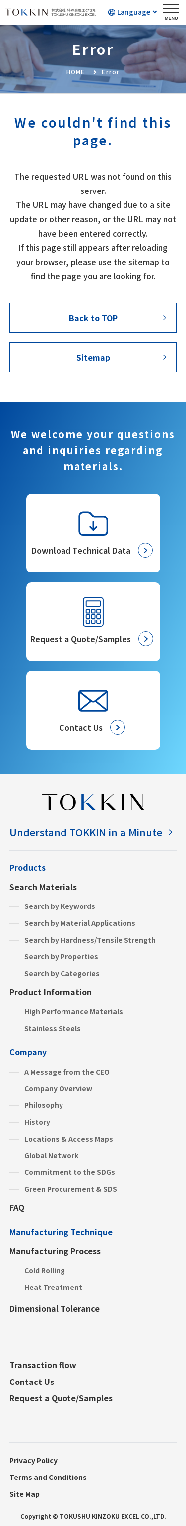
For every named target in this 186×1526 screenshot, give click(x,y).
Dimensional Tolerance (54, 1308)
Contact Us (31, 1381)
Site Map (24, 1494)
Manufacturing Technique (61, 1232)
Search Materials (43, 887)
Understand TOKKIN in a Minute (85, 832)
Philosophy (43, 1105)
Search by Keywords (59, 906)
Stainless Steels (52, 1028)
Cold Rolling (44, 1270)
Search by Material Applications (79, 923)
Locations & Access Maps (68, 1139)
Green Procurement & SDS (70, 1188)
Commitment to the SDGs (69, 1172)
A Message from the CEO (67, 1072)
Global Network (51, 1155)
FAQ (16, 1207)
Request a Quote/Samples (61, 1398)
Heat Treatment (53, 1287)
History (37, 1122)
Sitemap (93, 357)
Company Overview (58, 1088)
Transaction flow (42, 1365)
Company (28, 1052)
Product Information (50, 992)
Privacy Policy (33, 1460)
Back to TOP (93, 318)
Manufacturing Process (55, 1251)
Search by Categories (62, 973)
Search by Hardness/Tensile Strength (90, 940)
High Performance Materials (73, 1011)
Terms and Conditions (48, 1477)
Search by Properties (61, 956)
